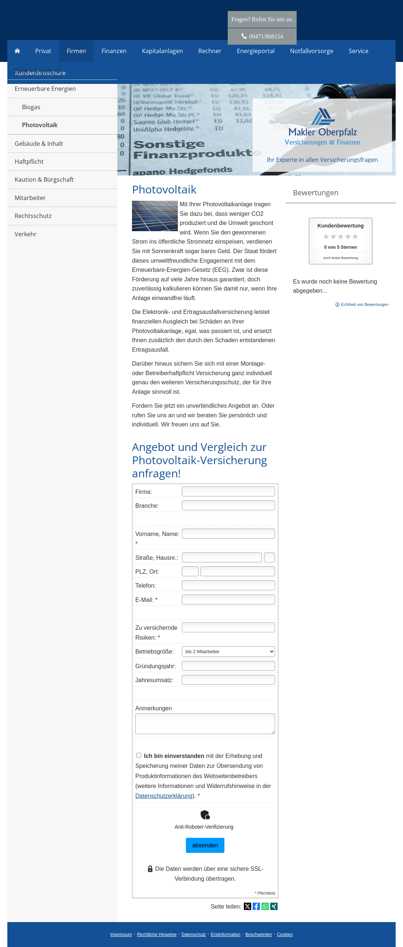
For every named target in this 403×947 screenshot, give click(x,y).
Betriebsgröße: (154, 651)
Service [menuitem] (359, 51)
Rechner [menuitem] (209, 51)
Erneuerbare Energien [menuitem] (45, 89)
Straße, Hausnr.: (156, 558)
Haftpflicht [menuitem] (29, 162)
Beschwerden (258, 934)
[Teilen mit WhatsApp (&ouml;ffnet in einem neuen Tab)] (265, 906)
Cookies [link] (285, 934)
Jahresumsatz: (154, 680)
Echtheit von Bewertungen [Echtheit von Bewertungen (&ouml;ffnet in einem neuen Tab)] (364, 304)
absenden (205, 845)
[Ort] (238, 571)
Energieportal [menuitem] (256, 51)
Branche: (147, 506)
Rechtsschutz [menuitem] (33, 216)
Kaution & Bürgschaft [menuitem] (44, 179)
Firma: (143, 492)
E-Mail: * (146, 600)
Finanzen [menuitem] (114, 51)
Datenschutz (194, 934)
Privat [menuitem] (43, 51)
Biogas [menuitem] (31, 107)
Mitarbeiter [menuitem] (30, 198)
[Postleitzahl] (190, 571)
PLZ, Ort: (147, 572)
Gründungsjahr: (155, 666)
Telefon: (145, 585)
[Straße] (222, 557)
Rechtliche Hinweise (156, 934)
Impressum (121, 934)
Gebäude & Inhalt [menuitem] (39, 144)
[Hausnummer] (269, 557)
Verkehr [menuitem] (26, 234)
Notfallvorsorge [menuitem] (311, 51)
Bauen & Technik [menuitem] (38, 71)
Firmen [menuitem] (76, 51)
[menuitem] (17, 51)
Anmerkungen (153, 708)
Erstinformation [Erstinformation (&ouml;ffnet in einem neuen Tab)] (226, 934)
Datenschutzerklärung (164, 796)
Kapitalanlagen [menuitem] (162, 51)
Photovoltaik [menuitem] (40, 125)
